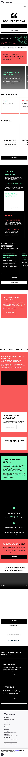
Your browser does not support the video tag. (14, 581)
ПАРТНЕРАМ (7, 721)
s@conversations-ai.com (13, 739)
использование (17, 750)
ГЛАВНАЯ (6, 717)
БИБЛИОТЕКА (7, 724)
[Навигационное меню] (26, 1)
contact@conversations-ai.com (10, 732)
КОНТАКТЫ (6, 729)
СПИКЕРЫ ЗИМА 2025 (9, 719)
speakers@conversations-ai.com (11, 735)
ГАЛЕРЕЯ (6, 726)
